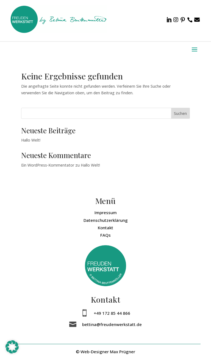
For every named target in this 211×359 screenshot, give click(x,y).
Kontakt (105, 227)
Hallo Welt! (30, 140)
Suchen (180, 113)
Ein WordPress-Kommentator (47, 165)
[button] (12, 347)
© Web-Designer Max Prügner (105, 351)
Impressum (106, 212)
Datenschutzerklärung (106, 220)
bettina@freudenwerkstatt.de (112, 324)
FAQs (105, 235)
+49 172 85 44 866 (112, 313)
